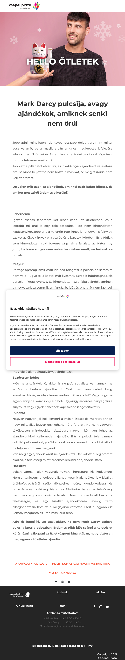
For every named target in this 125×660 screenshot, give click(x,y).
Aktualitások (24, 605)
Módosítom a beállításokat (62, 362)
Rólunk (62, 605)
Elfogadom (62, 350)
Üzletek (62, 592)
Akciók (100, 592)
